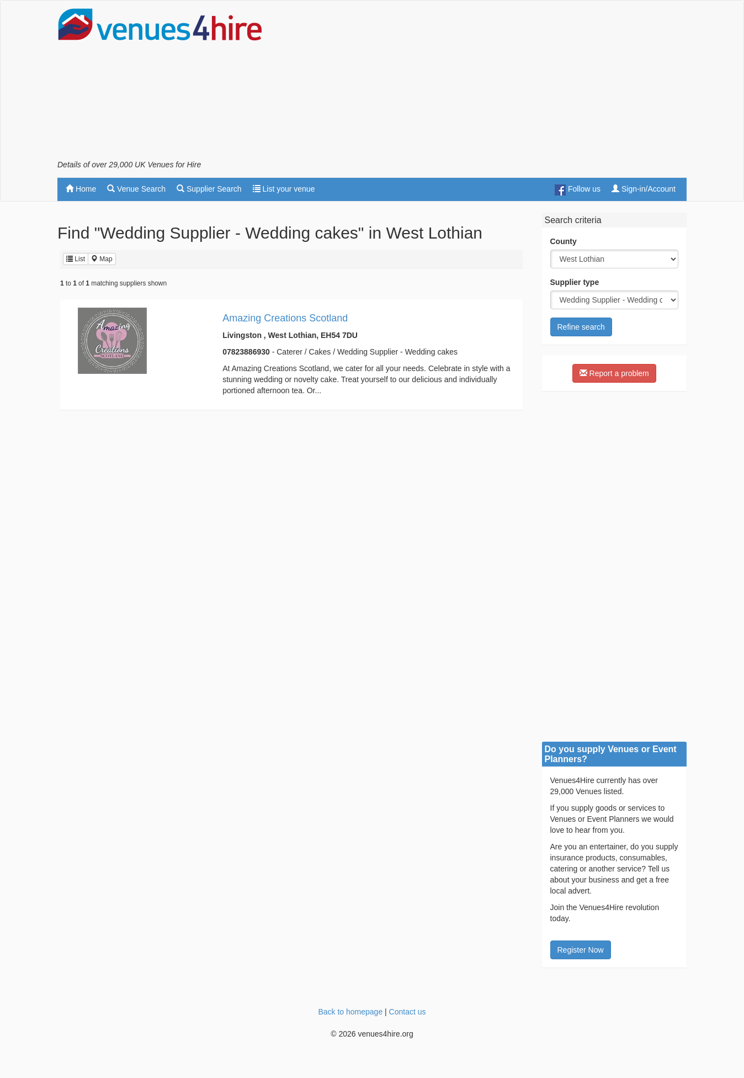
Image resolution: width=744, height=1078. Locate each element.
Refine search (581, 327)
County (563, 241)
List (75, 259)
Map (102, 259)
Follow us (577, 189)
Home (81, 188)
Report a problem (614, 373)
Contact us (407, 1011)
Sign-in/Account (644, 188)
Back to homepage (350, 1011)
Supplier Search (209, 188)
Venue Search (136, 188)
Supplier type (574, 282)
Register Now (580, 949)
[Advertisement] (486, 83)
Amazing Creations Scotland (285, 318)
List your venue (284, 188)
